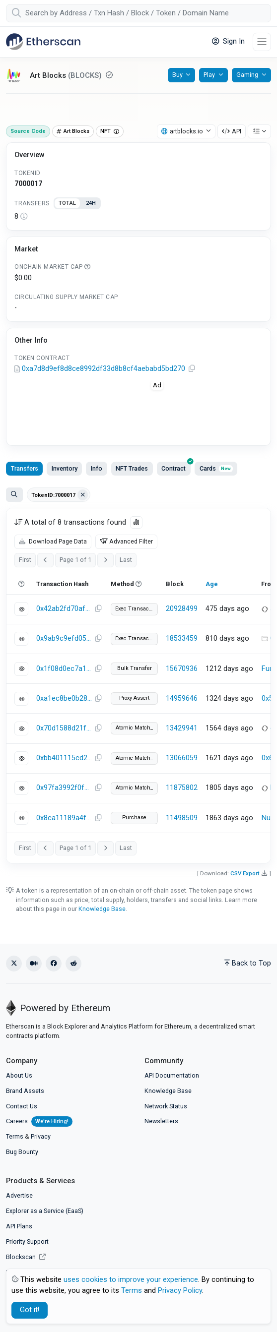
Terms (14, 1136)
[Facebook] (54, 963)
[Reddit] (73, 963)
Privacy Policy (180, 1290)
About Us (19, 1075)
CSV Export (245, 873)
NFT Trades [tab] (132, 468)
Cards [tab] (216, 468)
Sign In (228, 41)
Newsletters (161, 1121)
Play (209, 74)
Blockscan (26, 1257)
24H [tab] (91, 203)
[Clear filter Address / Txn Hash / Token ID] (82, 494)
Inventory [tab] (64, 468)
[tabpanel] (138, 216)
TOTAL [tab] (67, 203)
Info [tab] (96, 468)
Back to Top (247, 963)
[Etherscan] (43, 42)
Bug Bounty (22, 1151)
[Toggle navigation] (262, 42)
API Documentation (171, 1075)
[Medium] (34, 963)
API (231, 131)
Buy (177, 74)
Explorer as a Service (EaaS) (44, 1210)
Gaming (247, 74)
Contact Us (21, 1106)
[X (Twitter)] (14, 963)
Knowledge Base (102, 908)
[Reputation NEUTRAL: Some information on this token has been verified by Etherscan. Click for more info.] (109, 75)
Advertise (19, 1195)
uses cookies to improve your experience (131, 1279)
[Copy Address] (191, 368)
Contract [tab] (176, 467)
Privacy (41, 1136)
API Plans (19, 1226)
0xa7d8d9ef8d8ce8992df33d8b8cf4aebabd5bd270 (103, 368)
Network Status (165, 1106)
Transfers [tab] (24, 468)
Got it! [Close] (29, 1310)
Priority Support (27, 1241)
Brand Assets (25, 1090)
